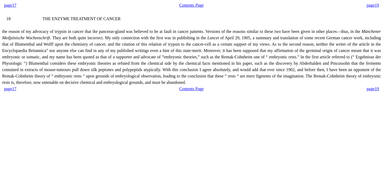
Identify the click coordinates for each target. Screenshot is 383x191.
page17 (10, 5)
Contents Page (191, 5)
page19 (373, 5)
